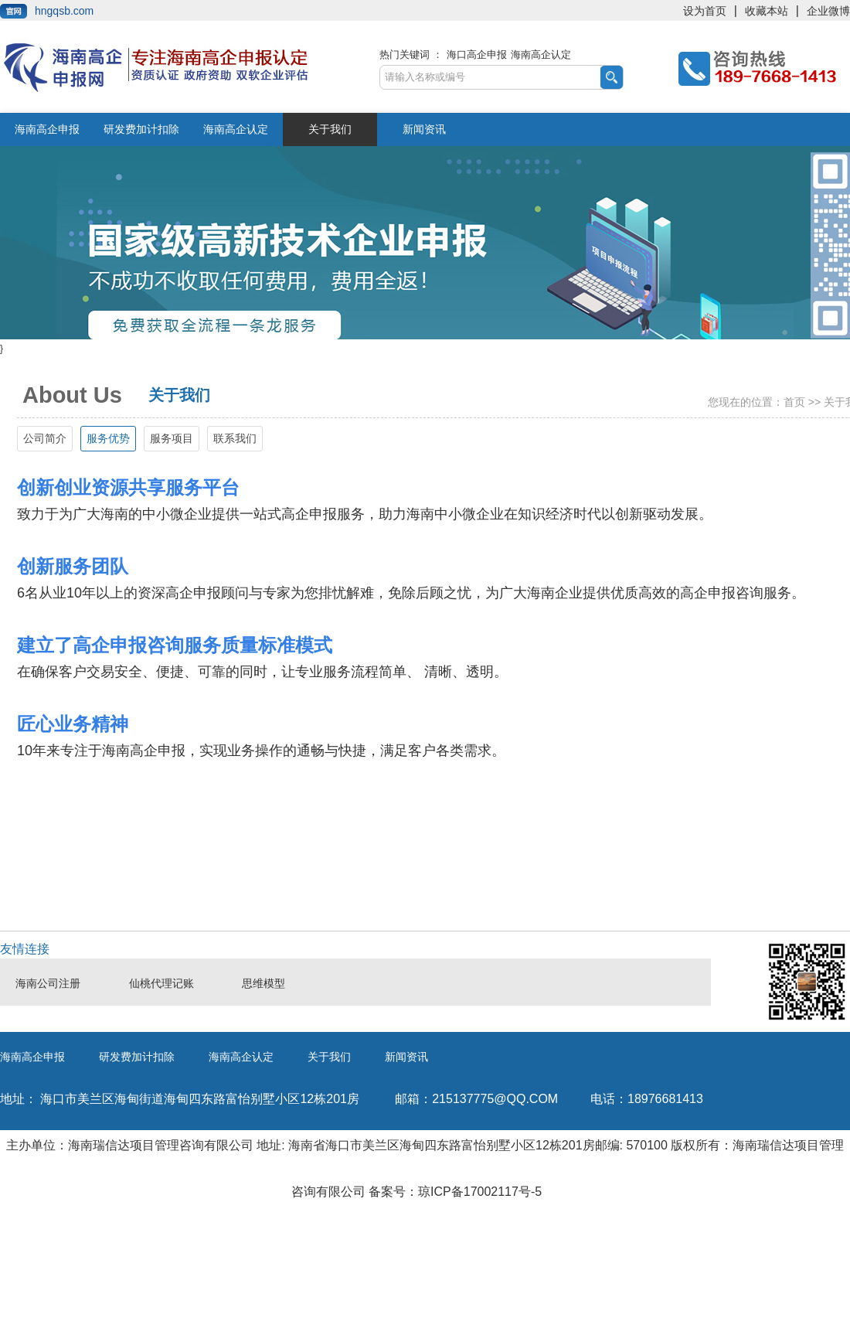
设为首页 (704, 11)
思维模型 (263, 983)
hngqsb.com (64, 11)
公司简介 (44, 438)
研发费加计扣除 (141, 129)
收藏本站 (766, 11)
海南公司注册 (47, 983)
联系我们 (235, 438)
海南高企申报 (47, 129)
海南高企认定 (541, 54)
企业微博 (828, 11)
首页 (794, 402)
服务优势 (108, 438)
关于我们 (330, 129)
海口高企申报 (477, 54)
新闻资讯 (424, 129)
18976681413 (646, 1098)
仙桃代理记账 (161, 983)
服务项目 (171, 438)
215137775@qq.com (476, 1098)
